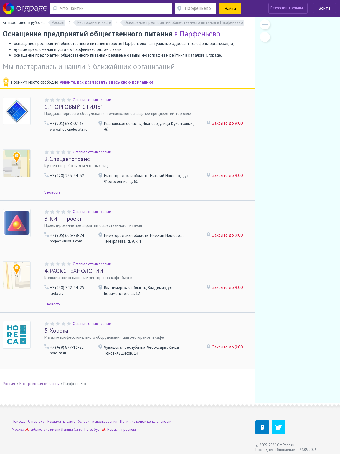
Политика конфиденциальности (145, 421)
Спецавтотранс (67, 159)
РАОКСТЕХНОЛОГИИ (73, 271)
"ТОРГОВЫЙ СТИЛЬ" (73, 107)
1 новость (52, 192)
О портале (36, 421)
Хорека (56, 330)
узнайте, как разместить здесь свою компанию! (106, 82)
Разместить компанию (288, 8)
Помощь (18, 421)
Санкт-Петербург (87, 429)
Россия (9, 383)
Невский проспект (121, 429)
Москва (18, 429)
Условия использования (97, 421)
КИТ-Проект (63, 218)
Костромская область (39, 383)
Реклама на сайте (61, 421)
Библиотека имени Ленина (52, 429)
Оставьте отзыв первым (92, 99)
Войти (324, 8)
